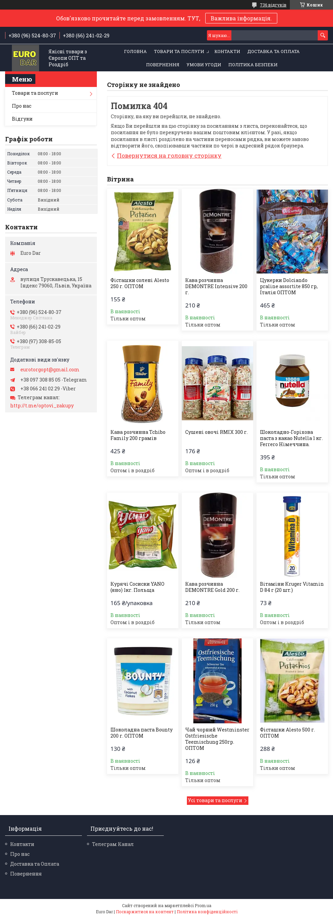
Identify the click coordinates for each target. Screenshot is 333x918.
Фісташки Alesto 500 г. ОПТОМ (287, 733)
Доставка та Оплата (273, 51)
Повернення (162, 64)
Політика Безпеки (253, 64)
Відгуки (22, 119)
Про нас (21, 106)
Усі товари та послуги (215, 800)
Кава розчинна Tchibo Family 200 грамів (137, 435)
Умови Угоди (204, 64)
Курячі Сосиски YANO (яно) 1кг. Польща (137, 587)
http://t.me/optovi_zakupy (42, 406)
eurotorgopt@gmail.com (50, 370)
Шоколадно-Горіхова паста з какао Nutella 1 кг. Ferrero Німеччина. (291, 438)
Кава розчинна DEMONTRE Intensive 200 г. (216, 286)
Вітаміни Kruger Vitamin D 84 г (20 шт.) (292, 587)
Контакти (227, 51)
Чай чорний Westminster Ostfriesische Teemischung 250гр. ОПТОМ (217, 739)
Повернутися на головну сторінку (169, 155)
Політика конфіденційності (207, 911)
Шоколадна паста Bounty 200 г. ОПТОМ (141, 733)
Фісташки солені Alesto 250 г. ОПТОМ (139, 283)
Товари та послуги (179, 51)
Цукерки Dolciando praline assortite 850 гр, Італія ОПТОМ (289, 286)
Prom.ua (203, 905)
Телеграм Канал (113, 844)
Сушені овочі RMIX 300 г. (216, 432)
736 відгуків (273, 4)
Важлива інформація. (241, 18)
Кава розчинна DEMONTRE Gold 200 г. (212, 587)
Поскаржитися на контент (145, 911)
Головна (135, 51)
